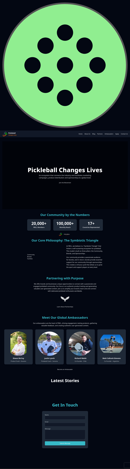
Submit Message (65, 443)
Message (48, 429)
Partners (100, 134)
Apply (117, 134)
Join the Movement (65, 183)
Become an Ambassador (65, 369)
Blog (93, 134)
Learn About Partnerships (65, 307)
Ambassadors (109, 134)
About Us (87, 134)
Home (81, 134)
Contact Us (124, 134)
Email (46, 422)
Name (47, 415)
